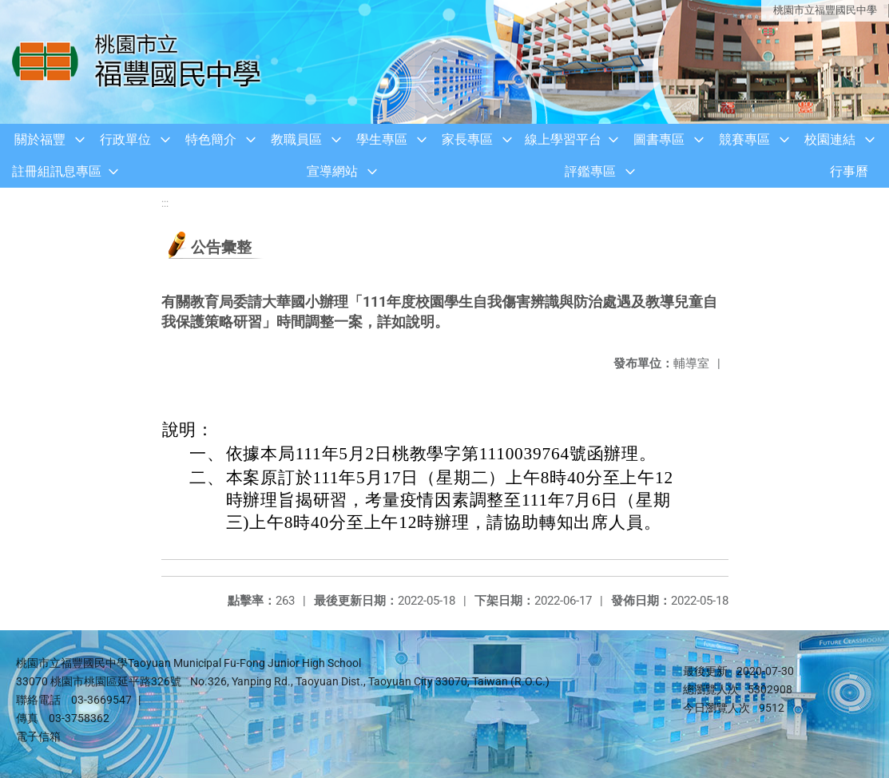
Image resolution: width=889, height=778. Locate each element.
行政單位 (125, 139)
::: (165, 203)
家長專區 (467, 139)
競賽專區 (744, 139)
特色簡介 (210, 139)
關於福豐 (39, 139)
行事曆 (849, 171)
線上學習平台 (563, 139)
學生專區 (381, 139)
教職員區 (296, 139)
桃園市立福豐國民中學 (825, 10)
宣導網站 (332, 171)
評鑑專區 (590, 171)
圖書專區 (659, 139)
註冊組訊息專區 (56, 171)
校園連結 (829, 139)
